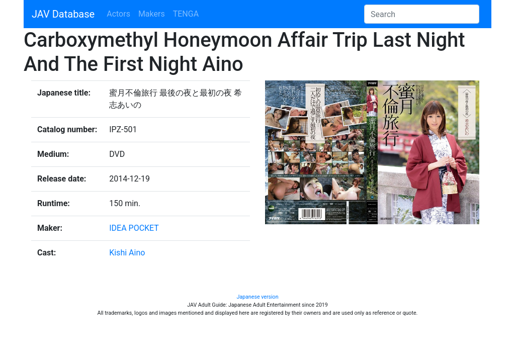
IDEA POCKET (134, 228)
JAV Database (63, 14)
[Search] (421, 14)
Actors (118, 14)
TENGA (186, 14)
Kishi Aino (127, 252)
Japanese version (257, 297)
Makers (151, 14)
